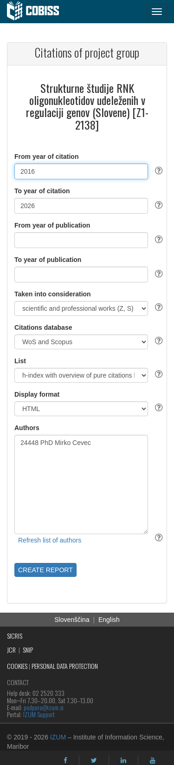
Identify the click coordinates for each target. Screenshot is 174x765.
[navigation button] (157, 12)
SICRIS (14, 636)
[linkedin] (123, 760)
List (20, 361)
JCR (11, 649)
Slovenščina (72, 619)
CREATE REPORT (45, 570)
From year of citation (46, 156)
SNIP (28, 649)
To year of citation (42, 191)
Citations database (43, 327)
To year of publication (47, 259)
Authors (26, 428)
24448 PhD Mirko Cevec (81, 484)
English (109, 619)
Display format (36, 394)
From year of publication (52, 225)
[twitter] (94, 760)
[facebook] (65, 760)
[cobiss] (38, 11)
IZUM (58, 737)
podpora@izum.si (44, 707)
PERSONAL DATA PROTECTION (65, 666)
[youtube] (152, 760)
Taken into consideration (52, 294)
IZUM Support (39, 714)
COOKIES (17, 666)
